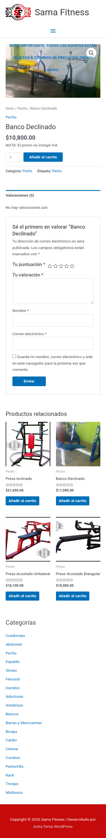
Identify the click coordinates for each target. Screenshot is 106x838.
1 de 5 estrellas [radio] (49, 266)
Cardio (11, 740)
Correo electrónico (29, 333)
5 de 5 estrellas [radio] (72, 266)
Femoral (13, 679)
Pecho (11, 653)
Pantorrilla (14, 766)
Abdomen (14, 644)
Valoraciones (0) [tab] (20, 195)
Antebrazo (14, 705)
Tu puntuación (28, 264)
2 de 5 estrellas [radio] (55, 266)
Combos (13, 757)
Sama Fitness (62, 12)
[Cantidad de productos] (13, 157)
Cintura (12, 748)
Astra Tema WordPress (53, 826)
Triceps (12, 783)
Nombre (20, 310)
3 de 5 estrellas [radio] (61, 266)
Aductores (14, 696)
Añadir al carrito (43, 157)
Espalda (12, 661)
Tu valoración (28, 275)
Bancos (12, 714)
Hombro (13, 688)
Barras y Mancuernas (24, 722)
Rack (10, 775)
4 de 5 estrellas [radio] (66, 266)
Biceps (11, 731)
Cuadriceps (15, 635)
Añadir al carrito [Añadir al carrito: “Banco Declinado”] (72, 500)
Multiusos (14, 792)
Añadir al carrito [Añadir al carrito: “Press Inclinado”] (22, 500)
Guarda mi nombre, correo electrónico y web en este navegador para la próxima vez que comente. (52, 363)
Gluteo (11, 670)
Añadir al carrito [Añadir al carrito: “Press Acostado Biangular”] (72, 596)
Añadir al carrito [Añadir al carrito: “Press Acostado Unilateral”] (22, 596)
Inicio (10, 108)
